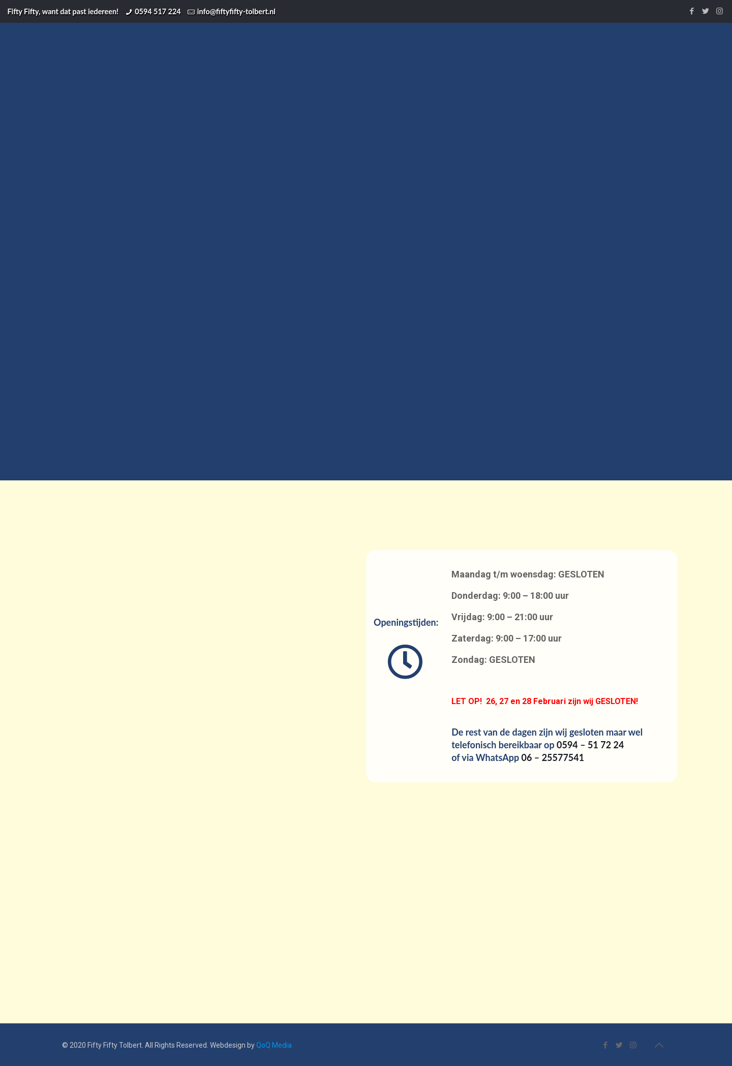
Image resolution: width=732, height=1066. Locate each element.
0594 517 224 (157, 11)
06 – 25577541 (553, 757)
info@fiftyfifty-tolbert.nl (236, 11)
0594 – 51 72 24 (590, 744)
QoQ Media (274, 1045)
